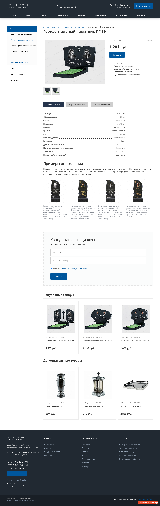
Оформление (63, 15)
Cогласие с (70, 269)
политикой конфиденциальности (74, 269)
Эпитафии (86, 466)
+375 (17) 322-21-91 (120, 4)
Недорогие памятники (20, 51)
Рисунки (85, 463)
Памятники (15, 29)
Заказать (117, 55)
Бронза (85, 455)
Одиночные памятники (20, 57)
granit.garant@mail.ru (18, 480)
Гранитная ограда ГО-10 (130, 406)
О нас (13, 15)
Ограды (13, 68)
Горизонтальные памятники (22, 40)
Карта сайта (34, 500)
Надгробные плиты (17, 74)
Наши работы (100, 15)
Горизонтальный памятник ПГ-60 (60, 341)
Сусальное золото (89, 459)
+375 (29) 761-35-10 (17, 468)
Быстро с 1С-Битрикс (146, 502)
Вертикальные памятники (21, 34)
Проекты (81, 15)
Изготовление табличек (129, 459)
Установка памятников (129, 448)
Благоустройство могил (129, 444)
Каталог (29, 15)
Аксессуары (14, 80)
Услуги (45, 15)
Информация (121, 15)
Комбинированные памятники (23, 45)
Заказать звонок (123, 7)
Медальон (86, 444)
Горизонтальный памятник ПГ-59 (97, 341)
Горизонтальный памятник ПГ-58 (134, 341)
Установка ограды (127, 452)
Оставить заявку (144, 6)
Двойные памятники (19, 62)
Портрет (85, 448)
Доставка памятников (128, 455)
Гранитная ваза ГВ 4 (54, 406)
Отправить (59, 276)
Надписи (85, 452)
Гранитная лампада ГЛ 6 (93, 406)
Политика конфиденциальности (18, 500)
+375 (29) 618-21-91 (17, 465)
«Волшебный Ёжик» (145, 499)
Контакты (141, 15)
